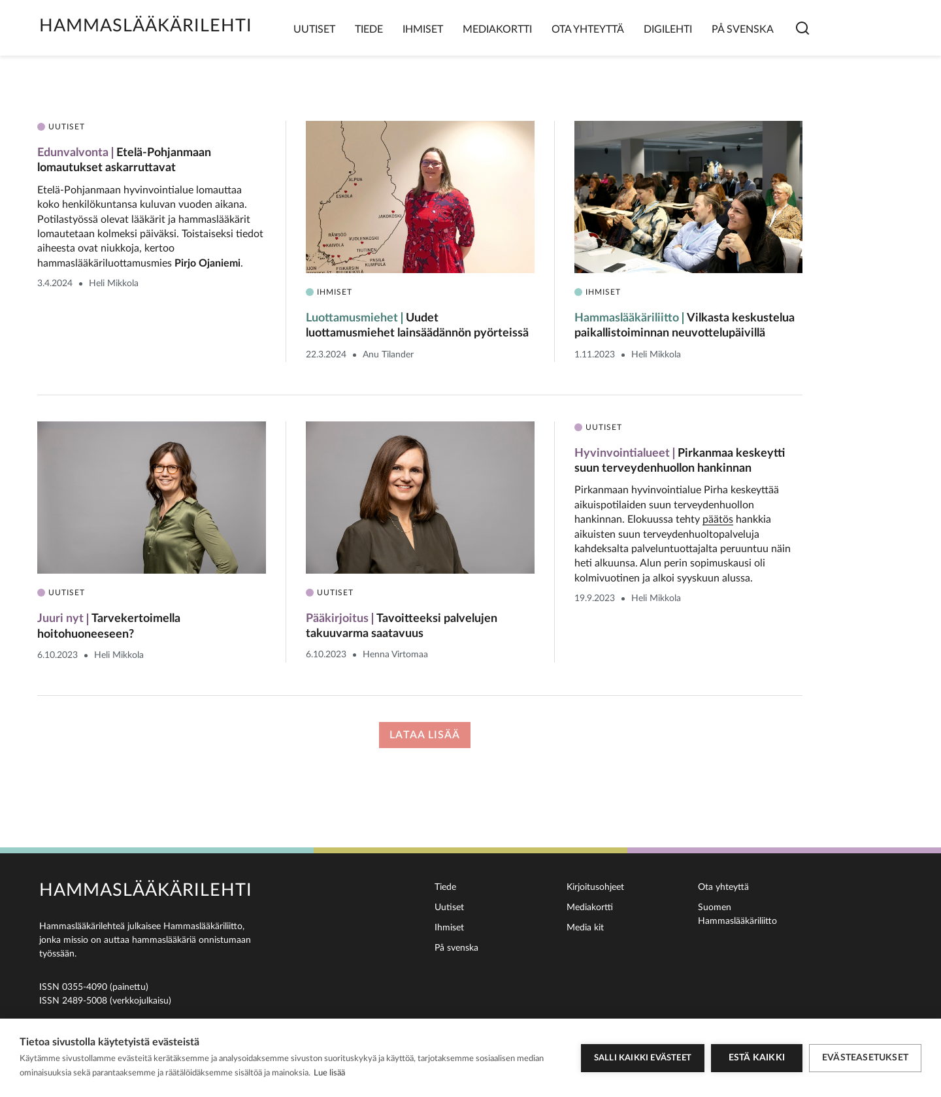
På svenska (743, 29)
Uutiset (314, 29)
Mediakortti (497, 29)
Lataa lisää (424, 735)
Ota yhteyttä (588, 29)
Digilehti (668, 29)
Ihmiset (423, 29)
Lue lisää (329, 1073)
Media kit (585, 927)
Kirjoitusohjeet (595, 887)
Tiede (369, 29)
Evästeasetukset (865, 1057)
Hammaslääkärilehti (145, 26)
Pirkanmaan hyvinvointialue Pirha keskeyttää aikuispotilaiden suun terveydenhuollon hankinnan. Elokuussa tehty (676, 505)
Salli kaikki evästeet (642, 1058)
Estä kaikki (757, 1057)
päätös (717, 519)
